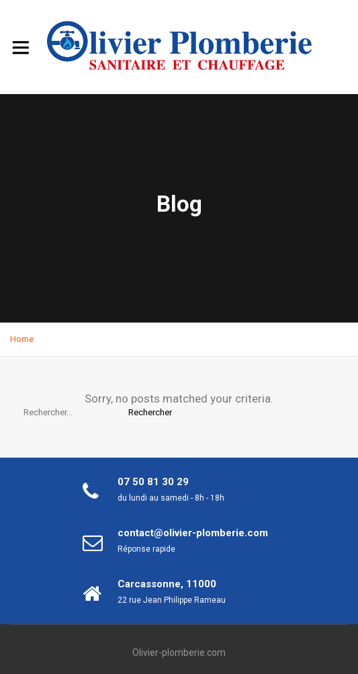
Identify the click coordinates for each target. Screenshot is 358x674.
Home (22, 339)
